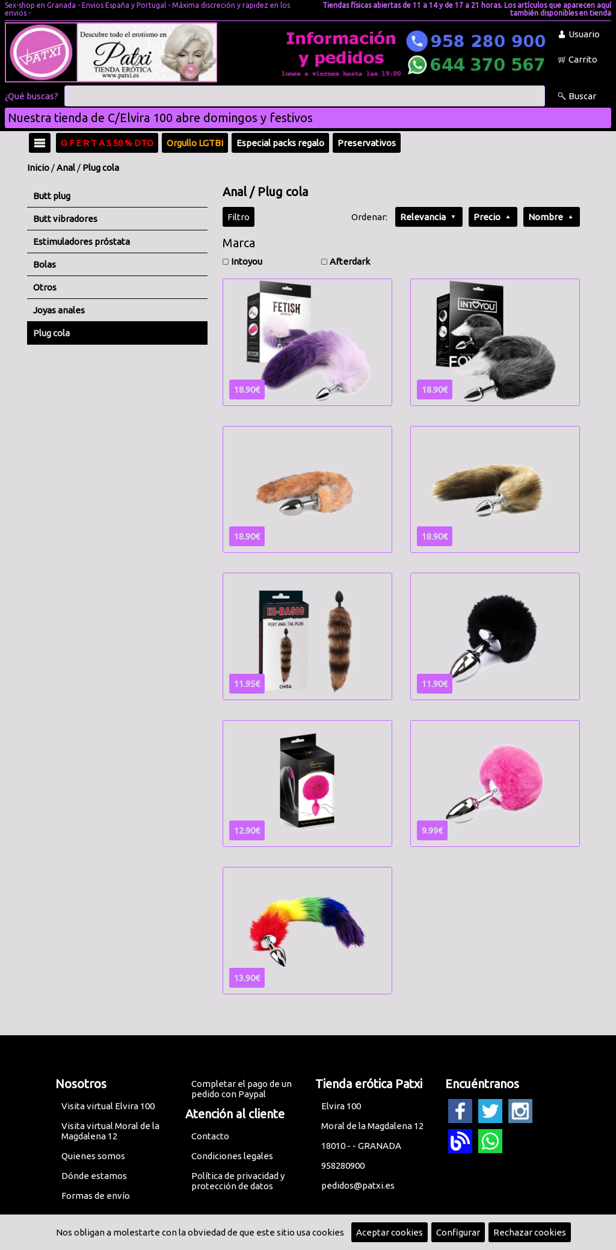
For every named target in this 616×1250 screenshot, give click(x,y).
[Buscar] (304, 96)
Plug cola (100, 167)
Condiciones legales (232, 1156)
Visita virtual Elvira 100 (108, 1106)
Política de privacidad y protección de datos (238, 1181)
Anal (66, 167)
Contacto (210, 1136)
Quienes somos (93, 1156)
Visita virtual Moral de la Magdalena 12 (110, 1131)
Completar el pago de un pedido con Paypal (241, 1089)
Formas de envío (95, 1195)
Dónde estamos (94, 1176)
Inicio (38, 167)
